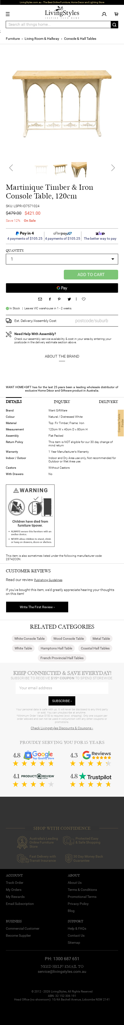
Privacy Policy (78, 904)
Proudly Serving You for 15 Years (62, 742)
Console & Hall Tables (80, 39)
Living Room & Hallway (42, 39)
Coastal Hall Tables (95, 648)
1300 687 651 (66, 958)
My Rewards (15, 897)
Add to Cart (91, 274)
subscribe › (62, 701)
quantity (15, 250)
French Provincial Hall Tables (62, 658)
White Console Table (29, 638)
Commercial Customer (22, 928)
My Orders (13, 890)
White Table (23, 648)
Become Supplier (18, 935)
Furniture (13, 39)
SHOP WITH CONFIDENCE (62, 828)
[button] (113, 169)
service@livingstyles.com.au (62, 971)
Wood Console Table (68, 638)
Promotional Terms (82, 897)
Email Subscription (20, 904)
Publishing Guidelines (48, 580)
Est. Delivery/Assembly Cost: (35, 320)
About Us (75, 883)
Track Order (14, 883)
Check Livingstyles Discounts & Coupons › (62, 728)
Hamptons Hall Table (56, 648)
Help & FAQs (77, 928)
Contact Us (76, 935)
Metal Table (101, 638)
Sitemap (74, 942)
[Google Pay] (62, 288)
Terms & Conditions (82, 890)
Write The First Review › (37, 607)
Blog (71, 911)
